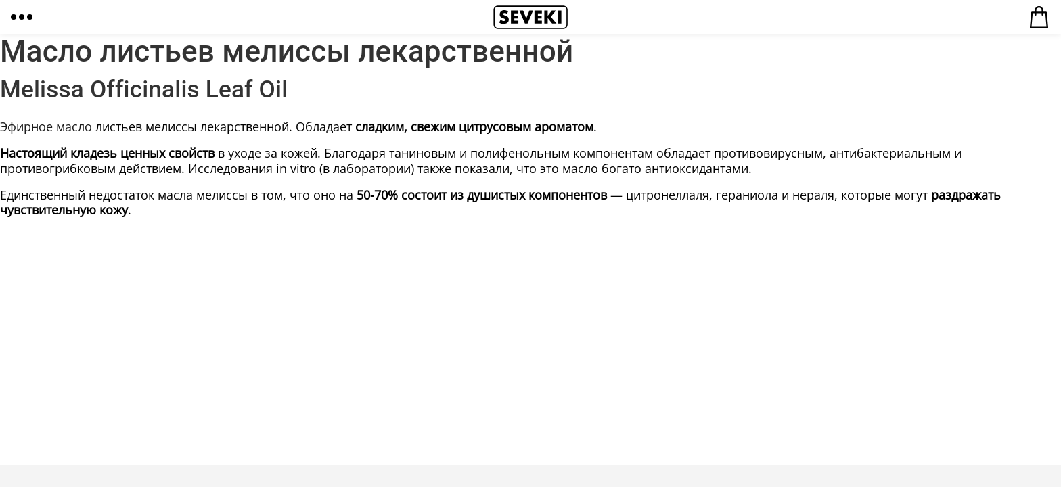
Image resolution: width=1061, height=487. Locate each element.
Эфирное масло (46, 126)
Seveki (530, 17)
